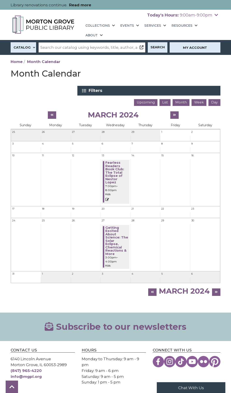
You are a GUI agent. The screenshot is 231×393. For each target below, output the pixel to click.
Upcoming (146, 101)
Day (214, 101)
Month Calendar (43, 61)
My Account (195, 48)
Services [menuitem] (152, 25)
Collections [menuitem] (97, 25)
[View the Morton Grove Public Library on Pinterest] (214, 360)
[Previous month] (52, 113)
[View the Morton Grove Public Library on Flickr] (203, 360)
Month (181, 101)
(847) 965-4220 (26, 369)
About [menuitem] (91, 35)
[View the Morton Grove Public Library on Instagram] (169, 360)
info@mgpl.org (26, 375)
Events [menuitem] (127, 25)
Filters (186, 90)
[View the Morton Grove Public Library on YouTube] (192, 360)
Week (199, 101)
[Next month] (174, 113)
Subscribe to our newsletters (115, 325)
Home (17, 61)
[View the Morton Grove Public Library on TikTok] (181, 360)
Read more (80, 4)
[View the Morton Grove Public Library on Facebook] (158, 360)
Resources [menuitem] (181, 25)
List (165, 101)
